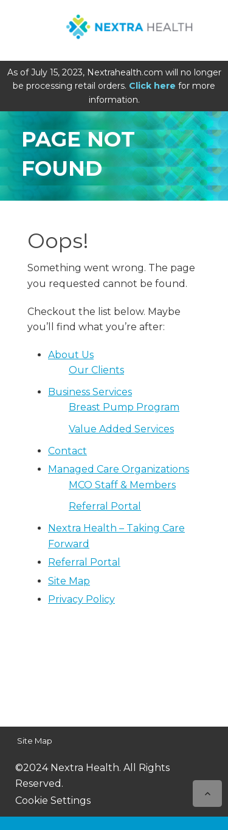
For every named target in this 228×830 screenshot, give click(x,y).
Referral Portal (105, 506)
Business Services (90, 392)
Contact (67, 451)
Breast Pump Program (124, 407)
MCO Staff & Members (122, 485)
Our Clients (96, 370)
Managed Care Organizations (118, 469)
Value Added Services (121, 429)
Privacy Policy (81, 599)
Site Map (69, 581)
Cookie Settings (53, 800)
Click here (152, 85)
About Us (71, 355)
